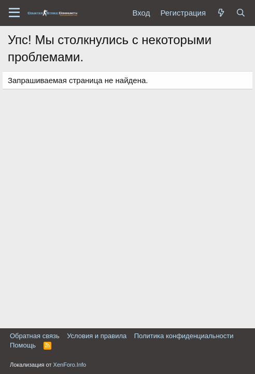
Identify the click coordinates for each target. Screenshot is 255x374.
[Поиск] (240, 12)
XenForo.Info (70, 365)
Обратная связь (35, 336)
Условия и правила (96, 336)
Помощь (23, 345)
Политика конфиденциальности (184, 336)
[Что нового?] (221, 12)
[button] (14, 13)
